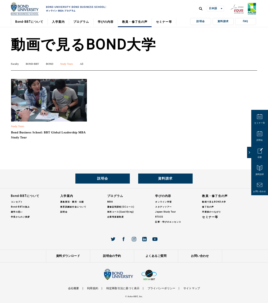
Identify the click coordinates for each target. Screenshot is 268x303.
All (81, 63)
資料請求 (223, 21)
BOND (49, 63)
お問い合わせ (259, 191)
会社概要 (73, 288)
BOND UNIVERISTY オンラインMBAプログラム (25, 8)
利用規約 (92, 288)
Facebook (123, 239)
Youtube (155, 239)
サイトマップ (191, 288)
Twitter (113, 239)
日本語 (213, 8)
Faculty (15, 63)
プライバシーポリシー (161, 288)
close (249, 152)
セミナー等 (259, 123)
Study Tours (66, 63)
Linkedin (144, 239)
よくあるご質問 (156, 255)
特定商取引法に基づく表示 (123, 288)
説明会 (200, 21)
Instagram (134, 239)
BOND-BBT (32, 63)
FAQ (245, 21)
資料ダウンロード (68, 255)
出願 (260, 157)
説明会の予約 (112, 255)
